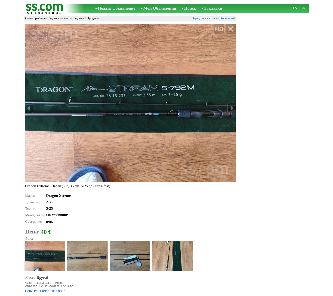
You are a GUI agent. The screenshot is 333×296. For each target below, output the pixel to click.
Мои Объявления (159, 8)
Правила (106, 293)
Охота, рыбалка (36, 18)
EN (302, 8)
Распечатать (37, 280)
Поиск (190, 8)
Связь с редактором (129, 293)
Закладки (213, 8)
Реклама (152, 293)
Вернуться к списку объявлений (214, 18)
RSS (191, 293)
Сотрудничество (173, 293)
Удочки (79, 18)
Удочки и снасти (60, 18)
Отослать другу (40, 285)
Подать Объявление (116, 8)
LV (295, 8)
